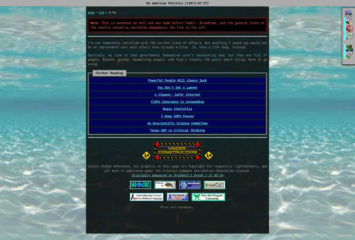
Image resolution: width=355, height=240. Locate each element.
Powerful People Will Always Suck (177, 80)
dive (101, 12)
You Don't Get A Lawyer (177, 87)
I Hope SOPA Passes (177, 116)
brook (91, 12)
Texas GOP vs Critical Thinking (177, 130)
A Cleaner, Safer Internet (177, 94)
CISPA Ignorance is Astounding (177, 102)
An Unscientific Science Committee (177, 123)
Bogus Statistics (177, 109)
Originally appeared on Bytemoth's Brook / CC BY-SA (177, 175)
